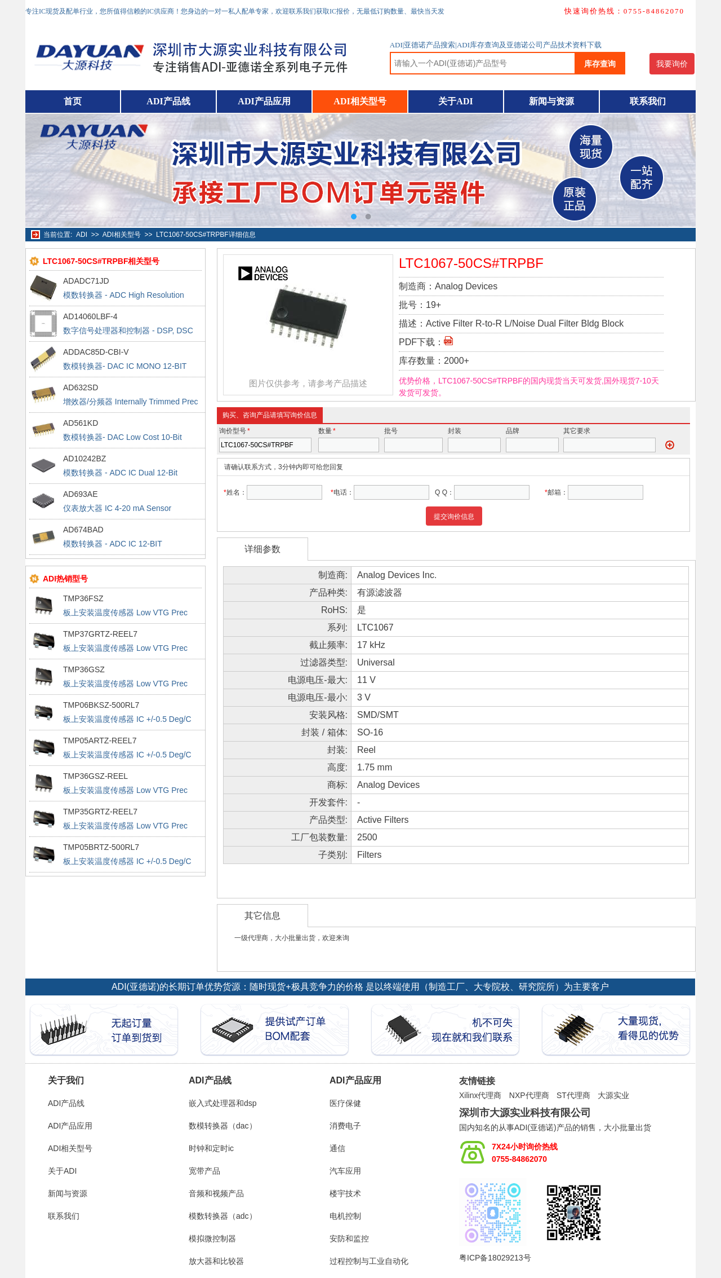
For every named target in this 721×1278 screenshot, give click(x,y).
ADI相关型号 (359, 101)
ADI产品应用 (264, 101)
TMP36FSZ (83, 598)
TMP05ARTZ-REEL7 (99, 740)
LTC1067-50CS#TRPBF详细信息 (206, 235)
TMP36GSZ (84, 669)
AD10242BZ (84, 458)
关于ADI (455, 101)
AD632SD (80, 387)
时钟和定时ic (211, 1148)
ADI (81, 235)
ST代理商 (573, 1095)
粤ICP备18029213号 (495, 1257)
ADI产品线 (168, 101)
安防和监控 (349, 1238)
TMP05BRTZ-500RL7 (101, 847)
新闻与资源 (551, 101)
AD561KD (80, 423)
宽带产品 (204, 1170)
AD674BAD (83, 529)
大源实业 (613, 1095)
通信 (337, 1148)
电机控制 (345, 1215)
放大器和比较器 (216, 1261)
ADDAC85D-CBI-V (96, 351)
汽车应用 (345, 1170)
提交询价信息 (454, 517)
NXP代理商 (529, 1095)
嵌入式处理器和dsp (223, 1103)
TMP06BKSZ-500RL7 (101, 704)
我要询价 (672, 63)
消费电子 (345, 1125)
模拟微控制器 (212, 1238)
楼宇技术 (345, 1193)
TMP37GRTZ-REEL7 (100, 633)
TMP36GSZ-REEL (95, 776)
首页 (73, 101)
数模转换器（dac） (223, 1125)
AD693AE (80, 494)
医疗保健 (345, 1103)
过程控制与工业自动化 (369, 1261)
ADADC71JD (86, 280)
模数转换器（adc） (223, 1215)
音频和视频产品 (216, 1193)
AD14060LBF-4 (90, 316)
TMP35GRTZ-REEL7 (100, 811)
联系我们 (648, 101)
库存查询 (600, 63)
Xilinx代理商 (480, 1095)
